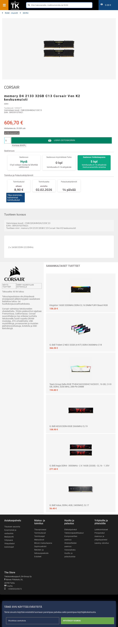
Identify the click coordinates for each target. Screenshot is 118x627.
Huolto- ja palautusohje (69, 555)
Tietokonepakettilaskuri (74, 533)
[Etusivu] (15, 9)
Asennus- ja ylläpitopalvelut (100, 538)
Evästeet (37, 557)
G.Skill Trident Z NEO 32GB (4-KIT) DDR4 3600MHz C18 (75, 345)
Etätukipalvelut (70, 530)
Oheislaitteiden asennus (70, 545)
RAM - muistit (10, 13)
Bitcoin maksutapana (43, 543)
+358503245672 (13, 589)
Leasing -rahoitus (101, 543)
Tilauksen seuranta (12, 527)
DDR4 (24, 13)
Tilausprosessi (40, 530)
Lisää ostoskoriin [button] (64, 140)
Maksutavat (39, 540)
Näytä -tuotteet (7, 286)
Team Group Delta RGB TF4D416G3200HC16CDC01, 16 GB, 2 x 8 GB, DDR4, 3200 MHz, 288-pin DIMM (80, 385)
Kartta (8, 586)
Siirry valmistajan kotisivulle (25, 286)
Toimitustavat (40, 533)
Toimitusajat (39, 536)
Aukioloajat (9, 547)
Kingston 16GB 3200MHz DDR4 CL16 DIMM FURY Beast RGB (78, 305)
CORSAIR (11, 87)
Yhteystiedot (9, 543)
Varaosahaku (70, 550)
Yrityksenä (8, 540)
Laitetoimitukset (101, 530)
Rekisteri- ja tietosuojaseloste (41, 551)
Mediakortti (9, 537)
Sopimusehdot (40, 546)
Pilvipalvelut (99, 533)
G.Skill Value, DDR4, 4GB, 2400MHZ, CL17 (69, 505)
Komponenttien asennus (70, 538)
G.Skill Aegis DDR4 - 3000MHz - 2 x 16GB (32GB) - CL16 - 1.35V (79, 465)
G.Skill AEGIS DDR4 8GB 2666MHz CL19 (68, 426)
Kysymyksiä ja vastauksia (10, 532)
